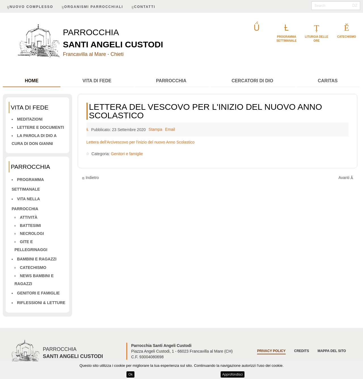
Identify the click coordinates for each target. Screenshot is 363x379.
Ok (130, 374)
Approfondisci (232, 374)
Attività (28, 217)
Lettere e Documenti (40, 127)
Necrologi (32, 233)
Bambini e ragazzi (36, 259)
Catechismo (33, 267)
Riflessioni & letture (41, 302)
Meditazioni (30, 119)
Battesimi (30, 225)
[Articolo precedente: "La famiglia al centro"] (90, 177)
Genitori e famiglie (38, 293)
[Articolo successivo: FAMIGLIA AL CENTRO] (345, 177)
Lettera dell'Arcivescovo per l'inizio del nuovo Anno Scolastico (140, 142)
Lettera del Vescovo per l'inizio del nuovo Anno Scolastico (205, 111)
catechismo (346, 36)
